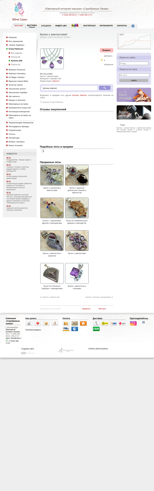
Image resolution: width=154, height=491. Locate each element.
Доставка (97, 318)
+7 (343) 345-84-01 (69, 15)
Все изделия (16, 53)
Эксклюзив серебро (18, 92)
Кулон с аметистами (77, 252)
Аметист (55, 81)
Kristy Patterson (16, 49)
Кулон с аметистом (51, 297)
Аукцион (46, 26)
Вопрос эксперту (17, 142)
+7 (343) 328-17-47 (84, 15)
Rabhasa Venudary (17, 73)
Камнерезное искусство (20, 108)
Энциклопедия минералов (21, 123)
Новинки (13, 37)
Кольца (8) (15, 57)
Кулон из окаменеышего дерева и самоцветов (77, 220)
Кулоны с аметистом (137, 128)
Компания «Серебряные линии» (13, 321)
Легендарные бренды (19, 126)
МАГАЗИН (19, 26)
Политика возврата (33, 330)
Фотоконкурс (106, 26)
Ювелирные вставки (18, 104)
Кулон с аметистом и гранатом (52, 253)
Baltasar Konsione (17, 70)
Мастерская (89, 26)
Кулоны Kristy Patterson (53, 102)
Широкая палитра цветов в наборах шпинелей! (17, 209)
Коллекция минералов (19, 111)
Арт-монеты (14, 96)
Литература (14, 138)
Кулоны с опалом (135, 130)
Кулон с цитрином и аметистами (52, 188)
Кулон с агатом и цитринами (98, 297)
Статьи (12, 134)
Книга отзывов (16, 145)
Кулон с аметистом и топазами (77, 286)
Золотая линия (16, 85)
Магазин (43, 37)
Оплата (66, 318)
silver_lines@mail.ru (13, 338)
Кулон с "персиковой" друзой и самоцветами (52, 220)
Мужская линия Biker (18, 81)
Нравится (86, 309)
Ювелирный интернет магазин (13, 331)
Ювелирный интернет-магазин (63, 8)
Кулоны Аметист (79, 95)
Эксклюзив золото (17, 89)
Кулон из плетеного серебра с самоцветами (52, 286)
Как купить (31, 318)
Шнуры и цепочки (17, 100)
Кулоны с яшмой (131, 131)
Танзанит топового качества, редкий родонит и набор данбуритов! (17, 169)
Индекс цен (61, 26)
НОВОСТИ (11, 154)
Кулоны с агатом (123, 128)
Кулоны (67, 37)
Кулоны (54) (16, 61)
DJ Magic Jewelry (16, 77)
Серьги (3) (15, 64)
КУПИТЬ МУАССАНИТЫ (98, 349)
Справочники (15, 130)
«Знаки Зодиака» (17, 45)
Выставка (32, 26)
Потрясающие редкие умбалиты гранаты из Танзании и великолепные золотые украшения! (19, 187)
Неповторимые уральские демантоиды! (16, 177)
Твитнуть (102, 309)
